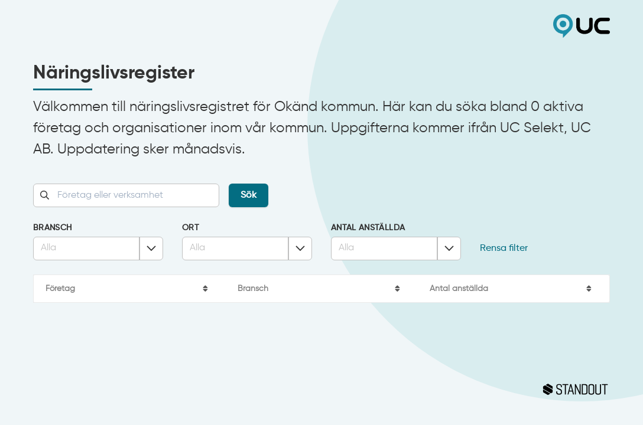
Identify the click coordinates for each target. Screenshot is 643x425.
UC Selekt (466, 26)
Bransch (52, 228)
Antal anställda (368, 228)
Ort (190, 228)
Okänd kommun (177, 26)
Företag (60, 289)
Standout (321, 389)
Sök (248, 195)
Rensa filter (504, 248)
